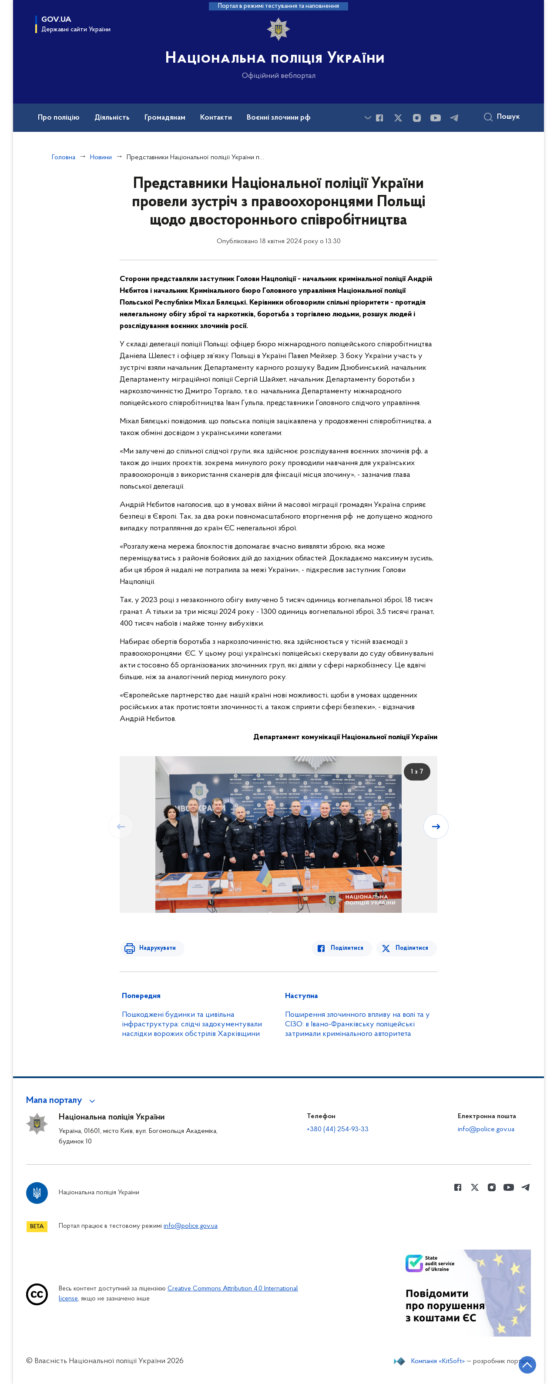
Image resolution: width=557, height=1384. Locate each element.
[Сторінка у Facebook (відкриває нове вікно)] (379, 118)
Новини (101, 157)
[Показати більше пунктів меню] (367, 118)
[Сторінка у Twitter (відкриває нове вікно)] (398, 118)
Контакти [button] (216, 118)
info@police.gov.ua (486, 1129)
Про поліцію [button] (59, 118)
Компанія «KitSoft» (438, 1361)
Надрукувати (155, 948)
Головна (63, 157)
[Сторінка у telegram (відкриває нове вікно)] (454, 118)
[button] (62, 1101)
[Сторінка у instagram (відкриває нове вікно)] (417, 118)
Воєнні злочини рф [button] (279, 118)
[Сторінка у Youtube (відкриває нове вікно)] (435, 118)
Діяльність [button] (112, 118)
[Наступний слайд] (436, 826)
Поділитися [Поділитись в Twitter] (412, 948)
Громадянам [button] (164, 118)
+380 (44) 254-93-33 (338, 1129)
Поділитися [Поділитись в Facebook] (349, 948)
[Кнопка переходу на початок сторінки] (524, 1364)
